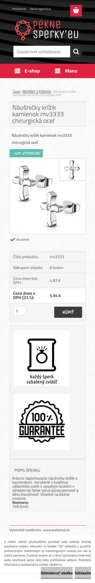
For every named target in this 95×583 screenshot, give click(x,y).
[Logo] (47, 29)
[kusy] (19, 311)
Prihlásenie (19, 8)
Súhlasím (83, 573)
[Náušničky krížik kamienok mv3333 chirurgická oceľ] (47, 161)
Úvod (16, 91)
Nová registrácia (40, 8)
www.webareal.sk (56, 529)
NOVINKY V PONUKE (37, 91)
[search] (76, 51)
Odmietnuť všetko (57, 573)
